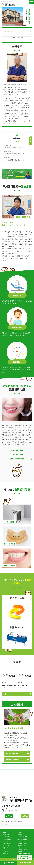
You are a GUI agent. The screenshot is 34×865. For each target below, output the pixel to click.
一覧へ (5, 694)
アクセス (6, 824)
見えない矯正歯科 (17, 458)
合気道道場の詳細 (12, 753)
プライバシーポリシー (23, 853)
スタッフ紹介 (6, 834)
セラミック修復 (21, 843)
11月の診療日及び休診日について (14, 160)
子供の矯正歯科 (17, 450)
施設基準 (5, 853)
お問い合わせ (6, 851)
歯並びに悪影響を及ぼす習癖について (9, 685)
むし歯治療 (6, 836)
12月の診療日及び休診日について (14, 154)
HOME (5, 832)
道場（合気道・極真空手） (23, 848)
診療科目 (19, 834)
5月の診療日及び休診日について (13, 147)
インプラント (21, 841)
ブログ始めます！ (23, 685)
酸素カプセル (6, 848)
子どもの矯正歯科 (22, 836)
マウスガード (21, 845)
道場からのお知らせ (12, 759)
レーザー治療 (6, 843)
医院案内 (19, 832)
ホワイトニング (7, 845)
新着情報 (19, 851)
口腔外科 (5, 841)
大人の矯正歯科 (17, 454)
